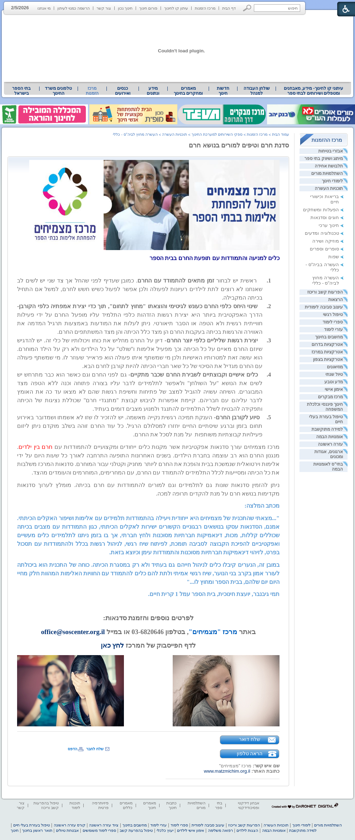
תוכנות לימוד (74, 805)
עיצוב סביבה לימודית (324, 307)
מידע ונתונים (153, 91)
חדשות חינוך (223, 91)
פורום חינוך (148, 8)
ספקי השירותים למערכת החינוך (217, 134)
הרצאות (335, 299)
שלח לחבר (95, 749)
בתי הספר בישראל (21, 91)
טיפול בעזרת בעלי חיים (31, 825)
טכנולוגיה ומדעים (322, 233)
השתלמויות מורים (327, 173)
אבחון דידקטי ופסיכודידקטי (248, 805)
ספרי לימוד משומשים (99, 830)
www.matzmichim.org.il (227, 771)
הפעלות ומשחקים (321, 209)
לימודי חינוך (332, 180)
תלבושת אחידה (329, 166)
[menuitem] (313, 91)
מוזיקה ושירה (325, 241)
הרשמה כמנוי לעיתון (73, 8)
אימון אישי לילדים (190, 830)
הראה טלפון (250, 753)
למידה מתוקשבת (327, 429)
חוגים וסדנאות (324, 217)
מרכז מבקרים (330, 396)
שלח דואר (249, 739)
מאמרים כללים (126, 805)
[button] (247, 8)
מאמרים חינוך (149, 805)
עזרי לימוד (333, 329)
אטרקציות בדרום (327, 344)
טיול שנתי (334, 374)
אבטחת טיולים (67, 830)
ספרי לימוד (333, 322)
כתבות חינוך (171, 805)
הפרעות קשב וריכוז (325, 292)
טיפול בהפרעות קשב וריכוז (46, 805)
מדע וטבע (333, 381)
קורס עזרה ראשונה (69, 825)
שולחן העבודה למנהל (257, 91)
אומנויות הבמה (329, 436)
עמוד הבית (280, 134)
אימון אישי (334, 389)
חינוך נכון (125, 8)
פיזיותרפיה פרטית (100, 805)
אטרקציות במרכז (327, 351)
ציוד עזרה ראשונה (104, 825)
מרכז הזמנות (205, 8)
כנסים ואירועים (122, 91)
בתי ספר (218, 805)
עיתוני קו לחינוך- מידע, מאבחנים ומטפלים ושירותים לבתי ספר (314, 91)
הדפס (72, 749)
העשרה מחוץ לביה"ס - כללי (325, 280)
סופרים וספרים (324, 249)
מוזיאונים (335, 366)
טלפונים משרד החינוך (58, 91)
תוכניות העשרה (329, 188)
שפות (333, 256)
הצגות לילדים (247, 830)
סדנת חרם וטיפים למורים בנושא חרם (239, 145)
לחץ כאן (112, 645)
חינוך (15, 830)
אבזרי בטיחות (330, 151)
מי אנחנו (44, 8)
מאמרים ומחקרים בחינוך (188, 91)
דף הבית (229, 8)
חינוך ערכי (329, 225)
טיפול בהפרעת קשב (136, 830)
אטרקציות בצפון (328, 359)
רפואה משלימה (220, 830)
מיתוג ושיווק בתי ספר (323, 158)
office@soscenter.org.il (73, 632)
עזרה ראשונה (330, 444)
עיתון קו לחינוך (176, 8)
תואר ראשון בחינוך (37, 830)
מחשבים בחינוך (329, 337)
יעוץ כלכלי (165, 830)
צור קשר (103, 8)
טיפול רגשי (333, 314)
